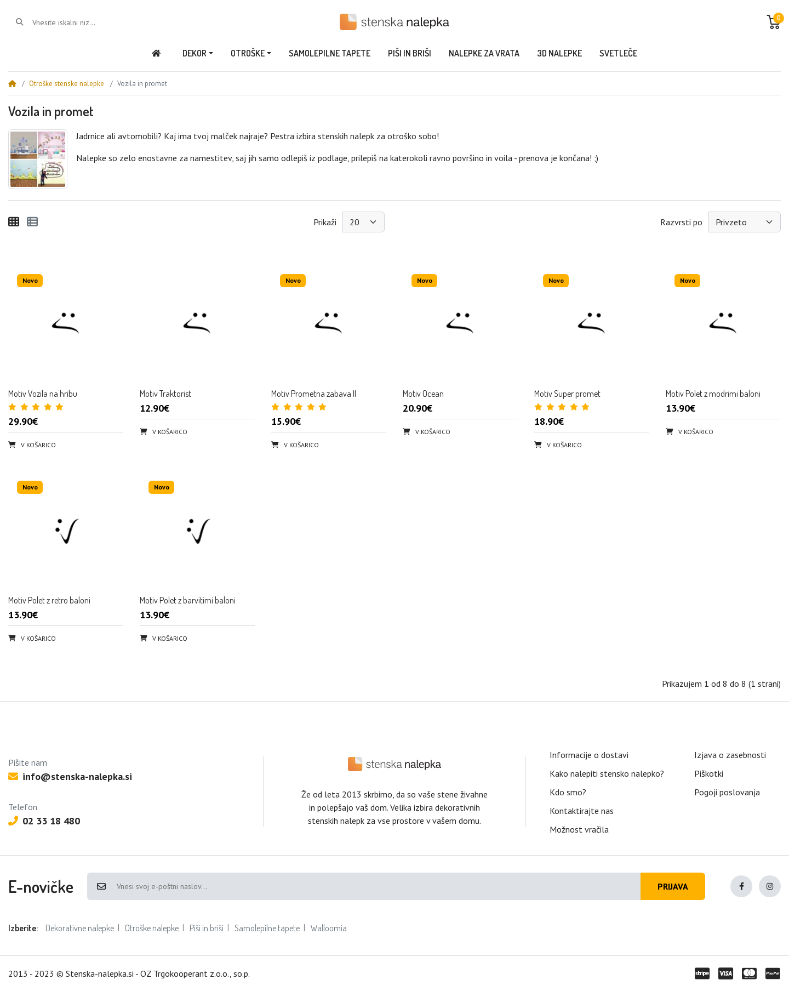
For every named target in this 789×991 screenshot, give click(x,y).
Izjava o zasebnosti (730, 754)
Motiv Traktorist (165, 393)
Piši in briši (207, 927)
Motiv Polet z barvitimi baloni (188, 600)
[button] (774, 22)
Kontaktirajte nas (582, 810)
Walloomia (329, 927)
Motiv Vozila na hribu (42, 393)
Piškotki (708, 773)
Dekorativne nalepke (79, 927)
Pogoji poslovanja (727, 792)
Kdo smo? (568, 792)
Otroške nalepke (152, 927)
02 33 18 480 (44, 821)
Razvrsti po (681, 222)
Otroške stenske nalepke (66, 83)
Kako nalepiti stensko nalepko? (607, 773)
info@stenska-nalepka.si (70, 776)
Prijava (673, 886)
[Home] (12, 83)
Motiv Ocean (423, 393)
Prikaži (324, 222)
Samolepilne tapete (267, 927)
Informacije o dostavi (589, 754)
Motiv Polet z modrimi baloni (713, 393)
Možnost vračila (579, 829)
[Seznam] (32, 222)
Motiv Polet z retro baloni (49, 600)
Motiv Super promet (567, 393)
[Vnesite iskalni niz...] (76, 22)
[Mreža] (13, 222)
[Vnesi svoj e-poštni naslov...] (378, 886)
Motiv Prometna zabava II (313, 393)
